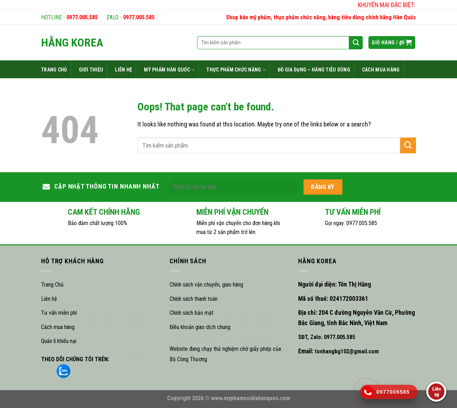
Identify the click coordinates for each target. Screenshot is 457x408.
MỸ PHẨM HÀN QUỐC (169, 69)
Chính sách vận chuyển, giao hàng (206, 284)
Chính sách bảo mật (192, 312)
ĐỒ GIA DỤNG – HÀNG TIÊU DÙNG (314, 70)
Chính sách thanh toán (193, 298)
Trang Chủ (52, 284)
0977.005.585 (82, 17)
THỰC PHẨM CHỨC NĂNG (236, 69)
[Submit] (408, 145)
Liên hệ (49, 298)
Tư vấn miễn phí (59, 312)
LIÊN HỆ (123, 70)
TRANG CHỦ (54, 70)
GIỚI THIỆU (91, 70)
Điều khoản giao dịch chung (200, 327)
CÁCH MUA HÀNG (381, 70)
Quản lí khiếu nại (58, 341)
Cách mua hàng (58, 327)
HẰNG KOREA (72, 42)
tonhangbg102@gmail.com (346, 351)
